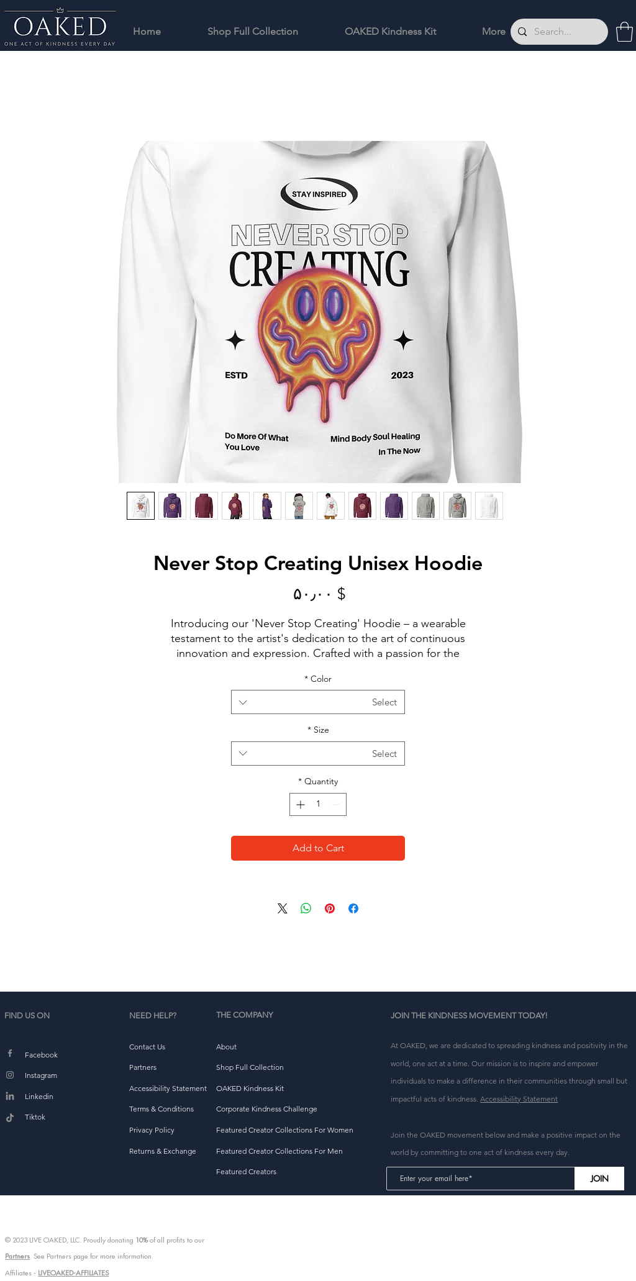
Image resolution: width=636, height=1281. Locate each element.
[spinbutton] (318, 804)
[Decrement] (337, 804)
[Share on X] (282, 908)
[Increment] (299, 804)
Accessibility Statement (519, 1098)
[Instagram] (10, 1075)
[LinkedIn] (10, 1097)
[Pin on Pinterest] (329, 908)
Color (318, 678)
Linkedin (39, 1096)
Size (318, 729)
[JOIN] (599, 1178)
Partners (17, 1256)
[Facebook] (10, 1053)
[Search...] (558, 32)
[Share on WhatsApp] (306, 908)
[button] (624, 32)
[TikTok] (10, 1118)
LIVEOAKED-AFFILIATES (73, 1273)
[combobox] (318, 702)
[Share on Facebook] (353, 908)
